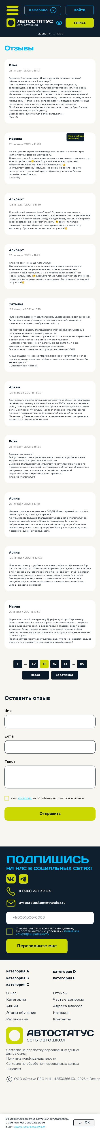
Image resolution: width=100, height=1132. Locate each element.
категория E (64, 978)
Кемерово (38, 10)
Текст (9, 762)
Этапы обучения (21, 1012)
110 (82, 664)
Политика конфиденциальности (31, 1058)
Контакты (62, 1019)
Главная (42, 33)
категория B (17, 978)
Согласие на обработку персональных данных (42, 1064)
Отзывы (60, 993)
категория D (64, 971)
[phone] (50, 918)
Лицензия (13, 1069)
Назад (35, 675)
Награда (60, 1012)
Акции (12, 1006)
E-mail (9, 736)
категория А (17, 971)
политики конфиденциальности (47, 933)
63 (65, 664)
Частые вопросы (68, 999)
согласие (25, 798)
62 (55, 664)
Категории (16, 999)
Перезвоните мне (37, 946)
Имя (8, 711)
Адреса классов (68, 1006)
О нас (11, 993)
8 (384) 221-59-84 (35, 891)
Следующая (65, 675)
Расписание (17, 1019)
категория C (17, 984)
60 (34, 664)
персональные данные (29, 1127)
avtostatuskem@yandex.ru (42, 902)
